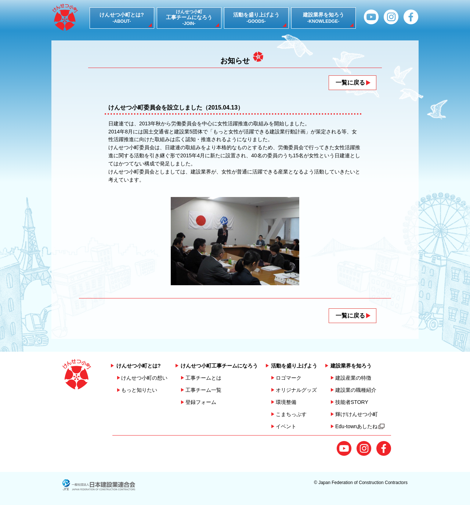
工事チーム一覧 (203, 390)
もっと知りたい (139, 390)
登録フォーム (200, 402)
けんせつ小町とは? (138, 366)
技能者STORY (351, 402)
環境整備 (286, 402)
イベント (286, 426)
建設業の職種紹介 (355, 390)
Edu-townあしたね (359, 426)
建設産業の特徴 (353, 378)
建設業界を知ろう (351, 366)
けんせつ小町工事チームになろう (219, 366)
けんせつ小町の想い (144, 378)
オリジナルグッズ (296, 390)
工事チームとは (203, 378)
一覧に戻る (350, 82)
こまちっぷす (291, 414)
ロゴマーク (288, 378)
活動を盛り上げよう (294, 366)
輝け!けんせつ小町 (356, 414)
